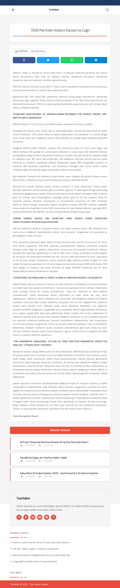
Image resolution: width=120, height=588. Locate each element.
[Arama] (107, 10)
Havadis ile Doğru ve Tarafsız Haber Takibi (43, 457)
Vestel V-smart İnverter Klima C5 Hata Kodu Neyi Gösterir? (41, 542)
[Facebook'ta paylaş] (24, 60)
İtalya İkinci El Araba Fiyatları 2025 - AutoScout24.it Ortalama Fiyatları (59, 472)
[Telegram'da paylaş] (96, 60)
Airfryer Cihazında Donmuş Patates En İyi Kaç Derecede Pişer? (54, 441)
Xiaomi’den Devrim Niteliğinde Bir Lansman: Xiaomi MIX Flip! (41, 554)
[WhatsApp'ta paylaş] (72, 60)
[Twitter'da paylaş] (48, 60)
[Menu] (13, 10)
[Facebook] (19, 516)
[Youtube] (39, 516)
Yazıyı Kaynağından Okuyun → (27, 415)
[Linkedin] (46, 516)
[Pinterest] (53, 516)
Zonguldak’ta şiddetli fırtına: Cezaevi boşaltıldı (35, 561)
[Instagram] (32, 516)
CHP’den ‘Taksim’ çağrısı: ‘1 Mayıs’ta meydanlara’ (36, 548)
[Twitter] (25, 516)
